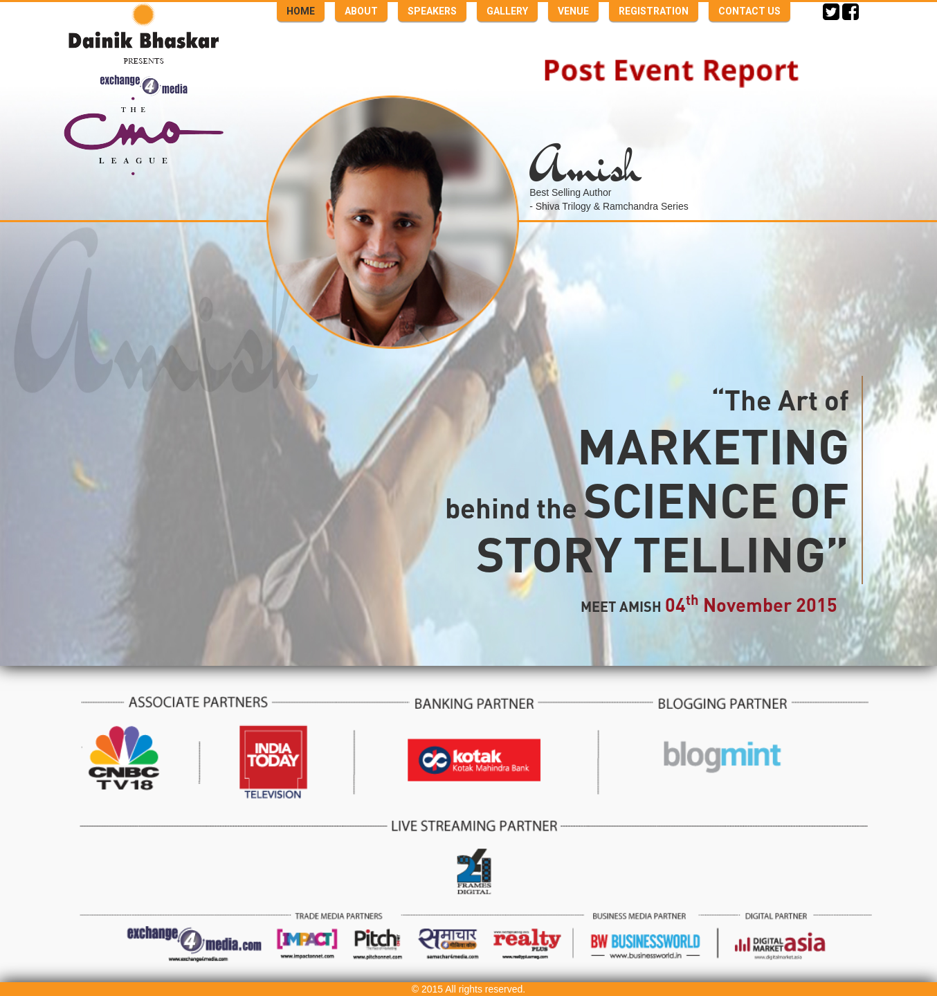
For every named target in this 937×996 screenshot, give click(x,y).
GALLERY (507, 11)
